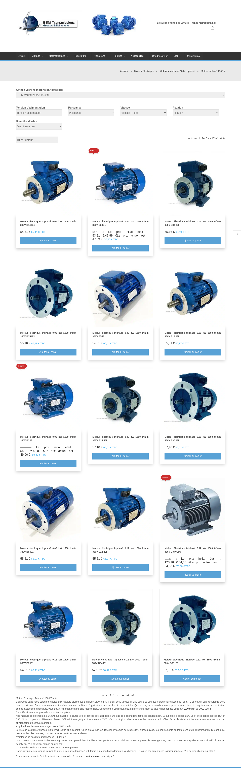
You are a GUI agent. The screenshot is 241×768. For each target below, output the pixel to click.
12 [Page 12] (123, 695)
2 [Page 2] (106, 695)
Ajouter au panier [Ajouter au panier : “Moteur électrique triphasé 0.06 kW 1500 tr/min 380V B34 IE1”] (193, 240)
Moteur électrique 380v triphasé (177, 71)
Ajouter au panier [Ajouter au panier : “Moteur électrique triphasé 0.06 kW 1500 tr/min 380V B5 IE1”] (121, 352)
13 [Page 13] (128, 695)
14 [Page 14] (132, 695)
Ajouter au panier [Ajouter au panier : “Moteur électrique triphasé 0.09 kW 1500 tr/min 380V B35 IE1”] (193, 456)
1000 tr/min (189, 709)
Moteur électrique (144, 71)
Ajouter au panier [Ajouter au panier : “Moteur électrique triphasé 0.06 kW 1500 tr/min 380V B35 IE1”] (48, 352)
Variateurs (99, 56)
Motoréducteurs (57, 56)
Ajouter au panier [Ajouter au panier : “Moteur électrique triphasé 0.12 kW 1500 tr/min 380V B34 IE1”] (120, 679)
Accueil (22, 56)
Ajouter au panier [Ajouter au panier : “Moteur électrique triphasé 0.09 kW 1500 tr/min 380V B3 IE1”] (48, 463)
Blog (176, 56)
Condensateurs (160, 56)
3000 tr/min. (205, 709)
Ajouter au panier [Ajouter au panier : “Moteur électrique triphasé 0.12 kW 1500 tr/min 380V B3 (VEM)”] (193, 575)
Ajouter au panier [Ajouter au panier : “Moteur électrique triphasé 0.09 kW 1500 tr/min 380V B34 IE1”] (121, 456)
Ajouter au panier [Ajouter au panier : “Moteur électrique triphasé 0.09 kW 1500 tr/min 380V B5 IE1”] (48, 567)
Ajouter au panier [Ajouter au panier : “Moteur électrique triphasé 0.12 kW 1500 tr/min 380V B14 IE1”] (121, 567)
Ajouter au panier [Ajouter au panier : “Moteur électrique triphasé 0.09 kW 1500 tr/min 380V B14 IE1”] (193, 352)
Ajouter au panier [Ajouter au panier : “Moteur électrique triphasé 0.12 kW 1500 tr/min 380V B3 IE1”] (48, 679)
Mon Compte (193, 56)
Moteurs (36, 56)
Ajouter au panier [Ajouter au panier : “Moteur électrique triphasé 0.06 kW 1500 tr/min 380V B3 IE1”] (121, 248)
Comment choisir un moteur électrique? (93, 756)
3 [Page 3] (110, 695)
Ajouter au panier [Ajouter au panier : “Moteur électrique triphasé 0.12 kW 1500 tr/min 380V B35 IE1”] (192, 679)
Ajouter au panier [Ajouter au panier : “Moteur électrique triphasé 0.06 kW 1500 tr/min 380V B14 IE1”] (48, 240)
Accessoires (137, 56)
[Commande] (37, 140)
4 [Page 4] (114, 695)
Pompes (118, 56)
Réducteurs (80, 56)
